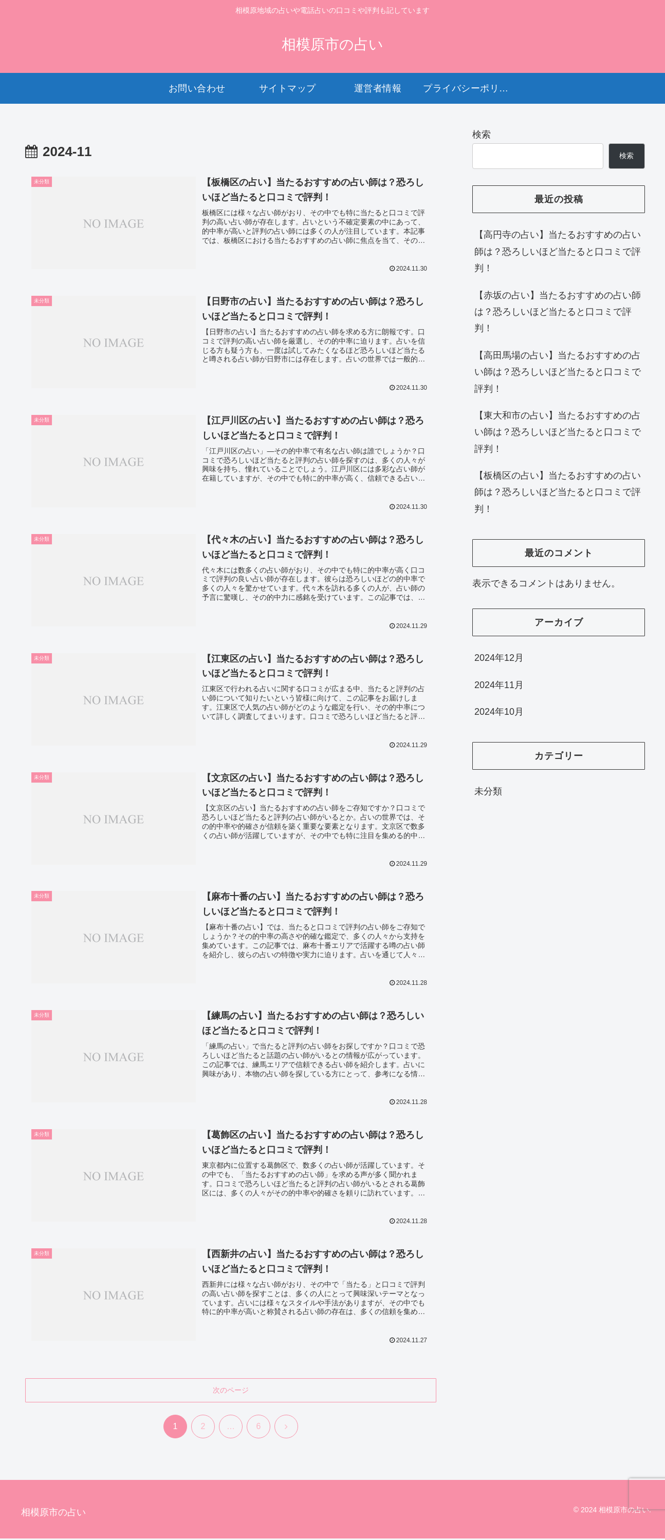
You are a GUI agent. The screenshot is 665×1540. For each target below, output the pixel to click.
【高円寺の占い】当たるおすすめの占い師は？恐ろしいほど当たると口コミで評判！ (557, 251)
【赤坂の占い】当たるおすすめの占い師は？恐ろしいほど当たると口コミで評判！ (557, 312)
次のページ (231, 1391)
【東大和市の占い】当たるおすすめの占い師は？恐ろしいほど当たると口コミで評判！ (557, 432)
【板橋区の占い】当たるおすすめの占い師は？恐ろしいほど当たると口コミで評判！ (557, 492)
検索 (481, 134)
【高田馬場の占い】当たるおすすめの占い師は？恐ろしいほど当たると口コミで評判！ (557, 372)
